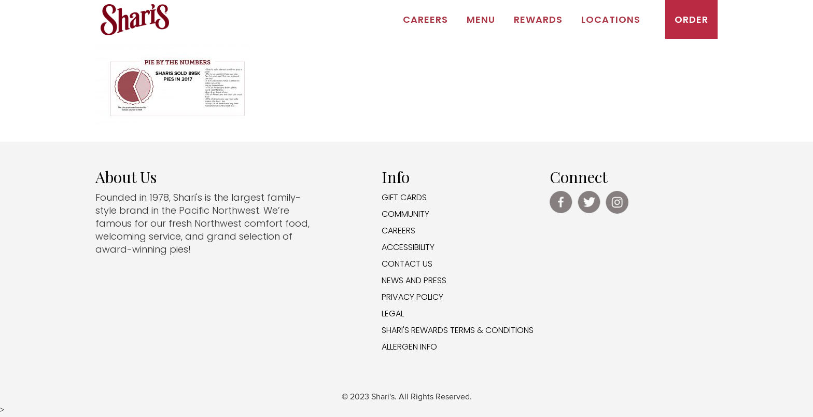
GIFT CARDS (404, 197)
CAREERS (398, 231)
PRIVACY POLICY (412, 297)
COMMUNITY (405, 214)
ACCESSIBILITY (408, 247)
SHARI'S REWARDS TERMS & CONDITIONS (458, 330)
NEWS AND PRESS (414, 280)
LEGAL (393, 313)
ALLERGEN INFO (409, 347)
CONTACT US (407, 264)
